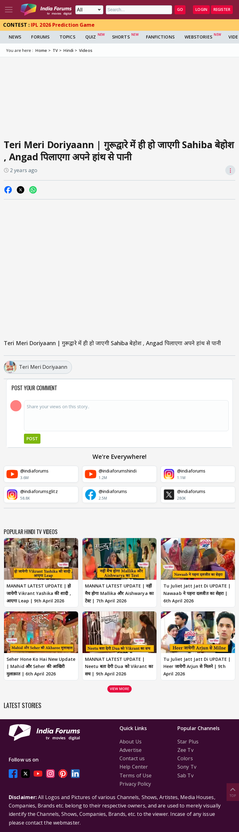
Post (32, 438)
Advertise (131, 750)
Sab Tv (185, 775)
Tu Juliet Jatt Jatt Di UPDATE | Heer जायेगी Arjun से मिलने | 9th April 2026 (197, 666)
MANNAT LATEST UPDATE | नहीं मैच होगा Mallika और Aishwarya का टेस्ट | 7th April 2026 (119, 593)
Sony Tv (186, 766)
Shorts (121, 37)
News (15, 37)
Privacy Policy (135, 783)
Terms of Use (136, 775)
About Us (131, 741)
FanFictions (160, 37)
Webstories (198, 37)
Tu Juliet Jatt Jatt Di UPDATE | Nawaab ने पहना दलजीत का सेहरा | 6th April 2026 (197, 593)
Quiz (90, 37)
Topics (67, 37)
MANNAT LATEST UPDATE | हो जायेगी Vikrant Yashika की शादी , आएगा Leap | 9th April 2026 (39, 593)
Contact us (132, 758)
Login (201, 9)
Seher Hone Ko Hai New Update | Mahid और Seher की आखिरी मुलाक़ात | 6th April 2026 (41, 666)
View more (119, 688)
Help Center (134, 766)
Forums (40, 37)
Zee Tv (185, 750)
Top (233, 792)
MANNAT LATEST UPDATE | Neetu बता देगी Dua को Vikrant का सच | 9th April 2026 (119, 666)
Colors (185, 758)
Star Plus (188, 741)
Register (221, 9)
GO (180, 9)
